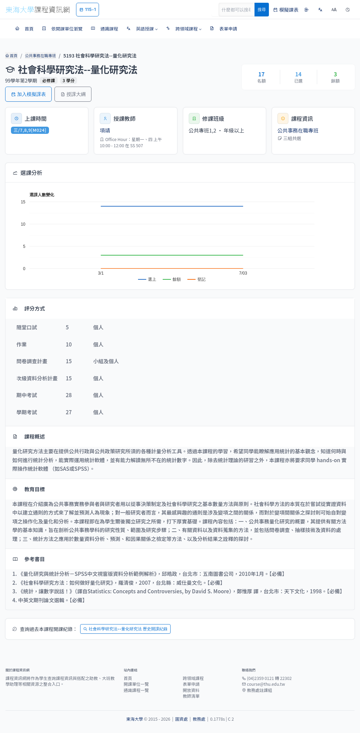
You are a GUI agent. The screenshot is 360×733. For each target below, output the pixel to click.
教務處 (199, 719)
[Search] (240, 9)
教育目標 (28, 489)
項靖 (105, 130)
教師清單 (191, 696)
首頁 (11, 55)
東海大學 (134, 719)
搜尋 (262, 9)
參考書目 (28, 559)
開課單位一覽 (136, 684)
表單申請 (191, 684)
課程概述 (28, 436)
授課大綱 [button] (73, 94)
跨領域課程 (193, 678)
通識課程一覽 (136, 690)
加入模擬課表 (28, 94)
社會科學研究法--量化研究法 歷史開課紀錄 (125, 628)
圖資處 (181, 719)
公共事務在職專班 (40, 55)
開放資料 (191, 690)
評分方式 (28, 308)
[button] (142, 29)
